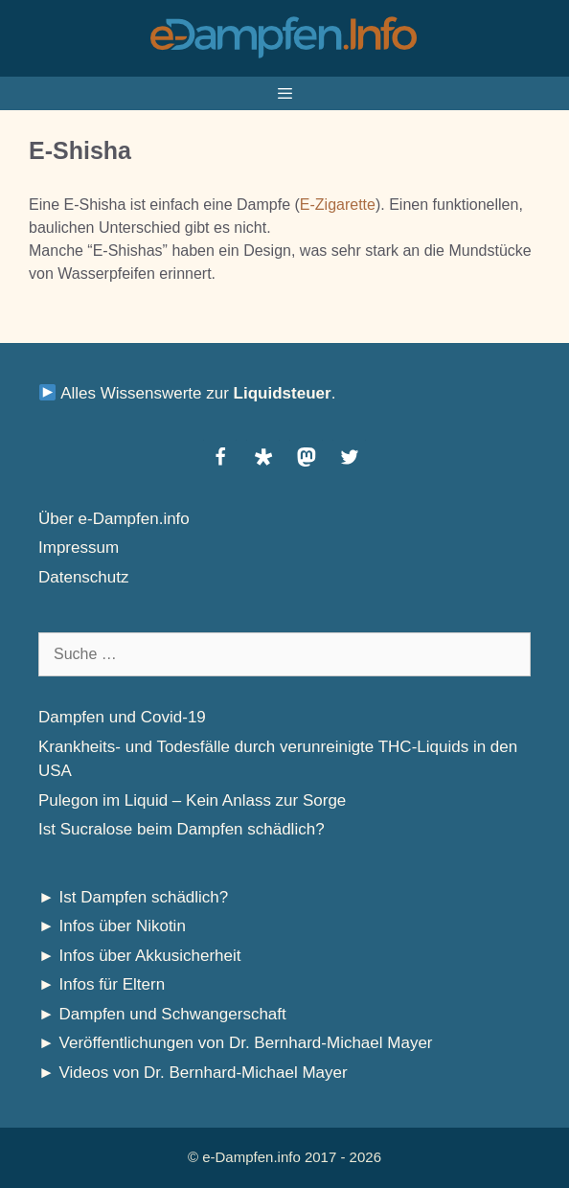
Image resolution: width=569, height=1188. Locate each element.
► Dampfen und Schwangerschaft (162, 1014)
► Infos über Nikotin (112, 926)
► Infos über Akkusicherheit (139, 956)
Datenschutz (83, 577)
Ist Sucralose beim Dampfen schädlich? (181, 829)
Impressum (78, 547)
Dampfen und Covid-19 (122, 717)
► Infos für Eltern (101, 984)
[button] (220, 456)
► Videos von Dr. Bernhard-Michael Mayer (193, 1072)
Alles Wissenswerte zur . (187, 393)
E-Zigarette (338, 204)
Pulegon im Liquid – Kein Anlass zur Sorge (192, 800)
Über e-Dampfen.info (114, 519)
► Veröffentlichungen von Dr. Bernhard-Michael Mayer (235, 1043)
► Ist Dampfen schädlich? (133, 897)
